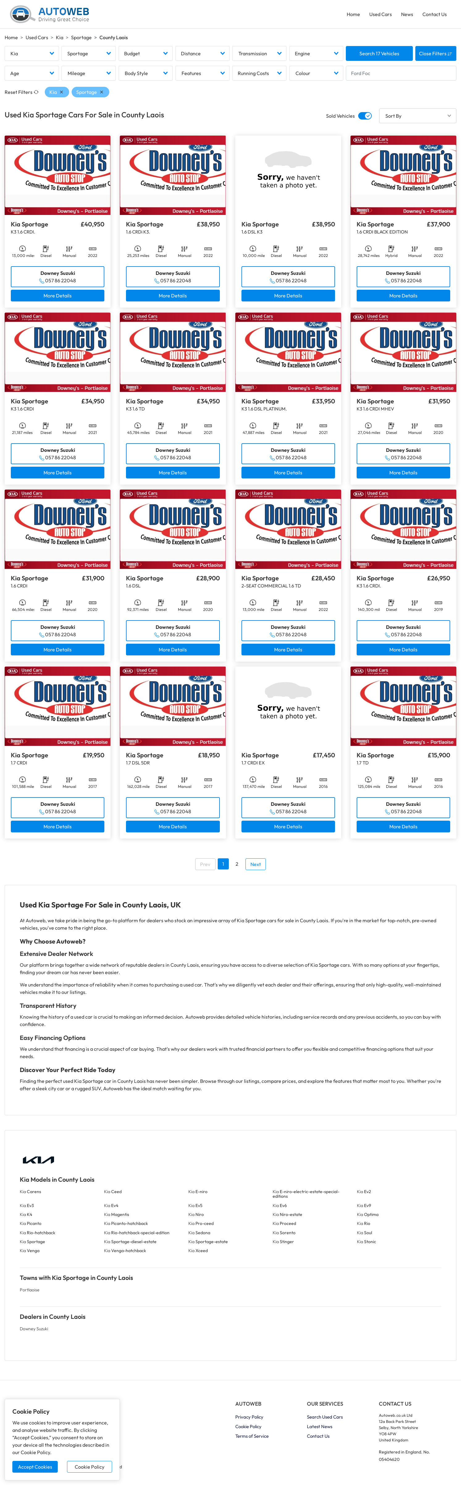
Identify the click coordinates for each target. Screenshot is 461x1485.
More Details (58, 295)
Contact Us (434, 14)
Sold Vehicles (340, 116)
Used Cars (380, 14)
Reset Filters (22, 92)
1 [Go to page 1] (223, 864)
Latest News (319, 1426)
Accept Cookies (35, 1467)
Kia (59, 37)
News (407, 14)
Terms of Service (252, 1436)
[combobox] (32, 53)
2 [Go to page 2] (237, 864)
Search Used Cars (325, 1417)
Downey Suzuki (34, 1328)
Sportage (81, 37)
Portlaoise (30, 1290)
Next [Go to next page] (255, 864)
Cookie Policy (89, 1467)
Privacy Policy (249, 1417)
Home (353, 14)
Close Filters (435, 53)
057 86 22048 (60, 280)
